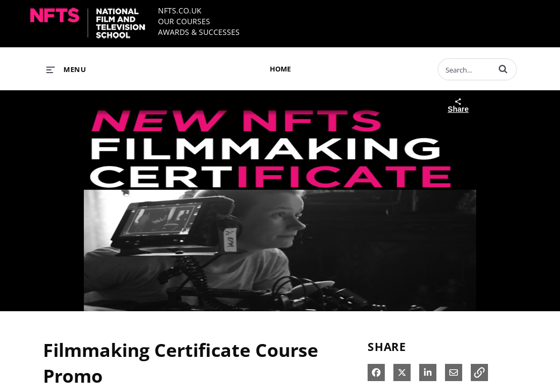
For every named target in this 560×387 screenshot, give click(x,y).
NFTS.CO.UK (180, 10)
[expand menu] (66, 69)
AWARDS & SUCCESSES (199, 32)
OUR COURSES (184, 21)
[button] (503, 68)
